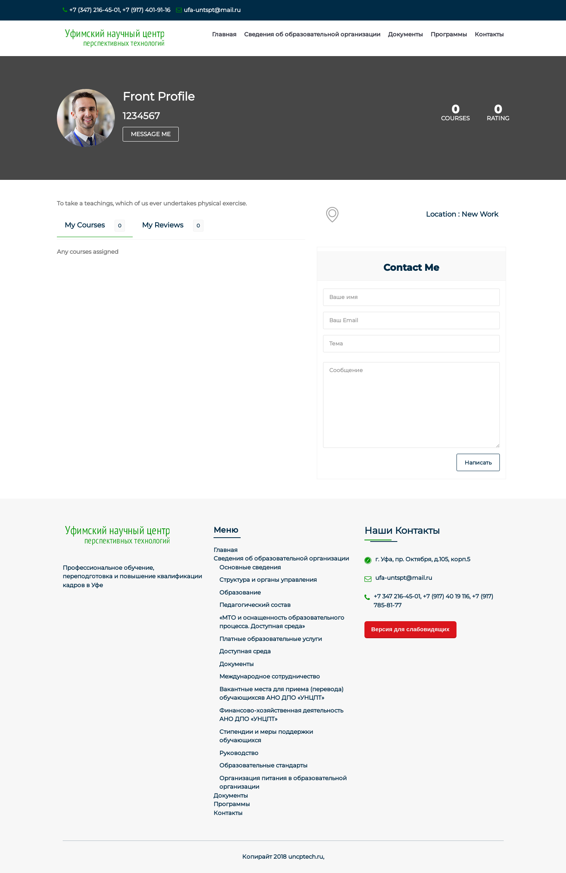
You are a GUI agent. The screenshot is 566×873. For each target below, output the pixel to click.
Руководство (238, 753)
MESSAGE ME (151, 134)
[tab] (95, 225)
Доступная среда (245, 651)
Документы (405, 34)
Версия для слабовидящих (410, 629)
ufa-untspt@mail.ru (208, 10)
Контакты (489, 34)
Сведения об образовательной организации (312, 34)
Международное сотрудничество (269, 676)
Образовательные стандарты (263, 765)
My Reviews (162, 225)
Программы (449, 34)
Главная (224, 34)
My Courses (85, 225)
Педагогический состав (255, 604)
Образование (240, 592)
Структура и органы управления (268, 579)
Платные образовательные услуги (270, 638)
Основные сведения (250, 567)
